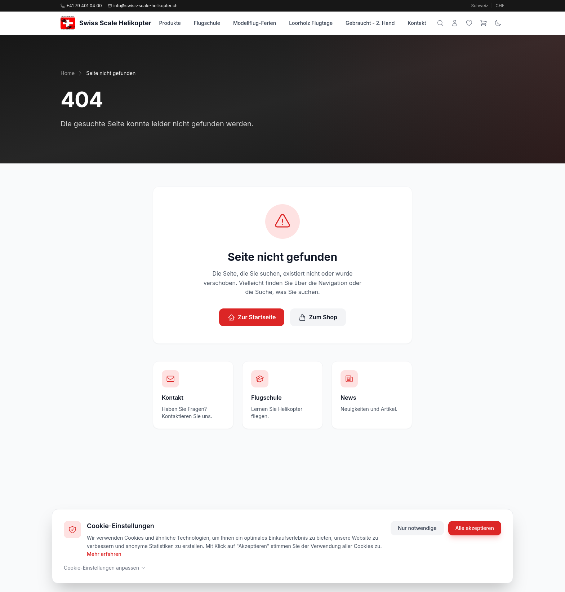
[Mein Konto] (454, 23)
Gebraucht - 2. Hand (370, 23)
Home (68, 73)
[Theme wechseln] (497, 23)
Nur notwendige (417, 528)
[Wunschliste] (469, 23)
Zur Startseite (252, 317)
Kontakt (417, 23)
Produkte (170, 23)
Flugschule (207, 23)
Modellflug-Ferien (254, 23)
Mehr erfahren (104, 554)
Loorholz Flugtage (311, 23)
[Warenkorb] (483, 23)
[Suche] (440, 23)
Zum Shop (318, 317)
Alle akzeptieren (474, 528)
